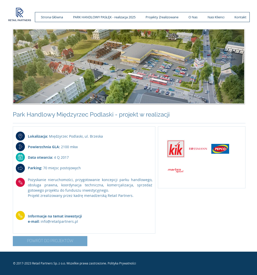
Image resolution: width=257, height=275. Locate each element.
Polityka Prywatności (122, 263)
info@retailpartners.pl (59, 221)
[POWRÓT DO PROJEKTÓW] (50, 241)
